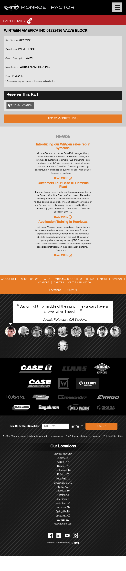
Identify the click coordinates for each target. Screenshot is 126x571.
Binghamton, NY (63, 470)
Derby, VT (63, 487)
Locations (43, 283)
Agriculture (9, 279)
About (103, 279)
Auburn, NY (63, 462)
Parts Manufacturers (68, 279)
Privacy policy (56, 436)
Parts (46, 279)
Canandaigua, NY (63, 483)
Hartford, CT (63, 495)
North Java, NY (63, 503)
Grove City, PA (63, 491)
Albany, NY (63, 458)
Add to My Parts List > (63, 118)
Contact (117, 279)
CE (81, 426)
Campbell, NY (63, 478)
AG (75, 426)
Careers (59, 283)
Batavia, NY (63, 466)
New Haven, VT (63, 499)
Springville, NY (63, 511)
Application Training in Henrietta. (63, 222)
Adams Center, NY (63, 454)
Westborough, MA (63, 524)
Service (90, 279)
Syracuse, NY (63, 515)
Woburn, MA (63, 520)
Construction (30, 279)
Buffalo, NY (63, 474)
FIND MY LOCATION (20, 105)
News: (63, 137)
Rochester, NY (63, 507)
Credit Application (79, 283)
